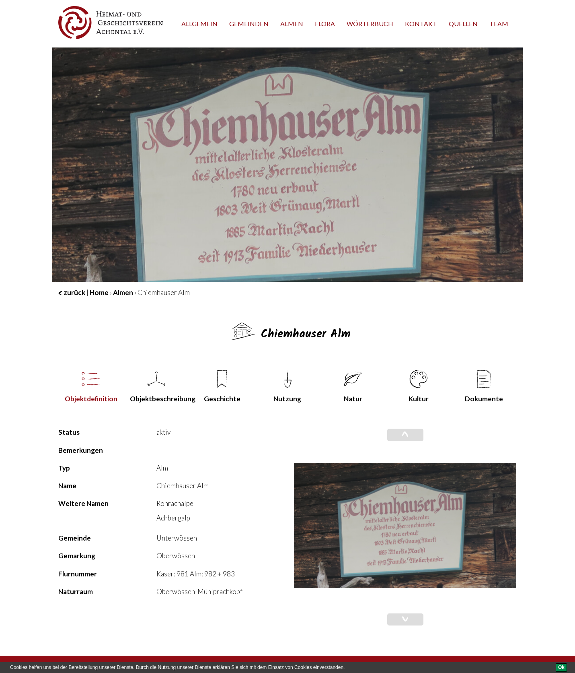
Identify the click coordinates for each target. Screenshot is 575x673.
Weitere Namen (83, 503)
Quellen (463, 23)
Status (69, 432)
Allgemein (199, 23)
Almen (291, 23)
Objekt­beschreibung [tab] (159, 386)
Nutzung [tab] (287, 386)
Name (67, 485)
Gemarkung (76, 555)
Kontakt (421, 23)
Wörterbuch (370, 23)
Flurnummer (77, 574)
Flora (325, 23)
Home (99, 292)
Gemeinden (249, 23)
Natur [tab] (353, 386)
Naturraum (75, 591)
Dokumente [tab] (484, 386)
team (498, 23)
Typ (64, 468)
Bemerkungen (80, 450)
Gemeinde (74, 538)
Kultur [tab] (419, 386)
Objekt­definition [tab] (91, 386)
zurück (71, 292)
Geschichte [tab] (222, 386)
